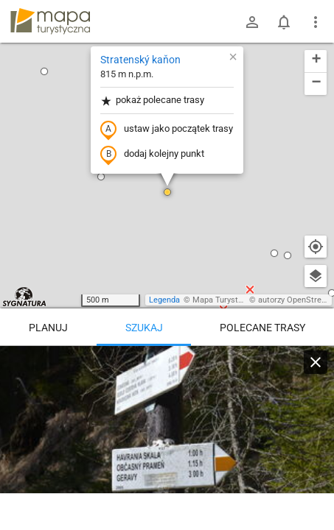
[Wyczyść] (315, 362)
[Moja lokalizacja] (316, 247)
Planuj (48, 327)
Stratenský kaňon (140, 60)
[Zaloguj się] (252, 22)
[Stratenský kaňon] (167, 434)
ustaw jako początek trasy (166, 129)
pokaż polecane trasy (152, 100)
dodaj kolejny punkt (152, 154)
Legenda (164, 300)
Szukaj (144, 327)
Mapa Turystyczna (225, 300)
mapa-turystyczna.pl (50, 21)
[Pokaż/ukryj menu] (315, 22)
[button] (44, 71)
